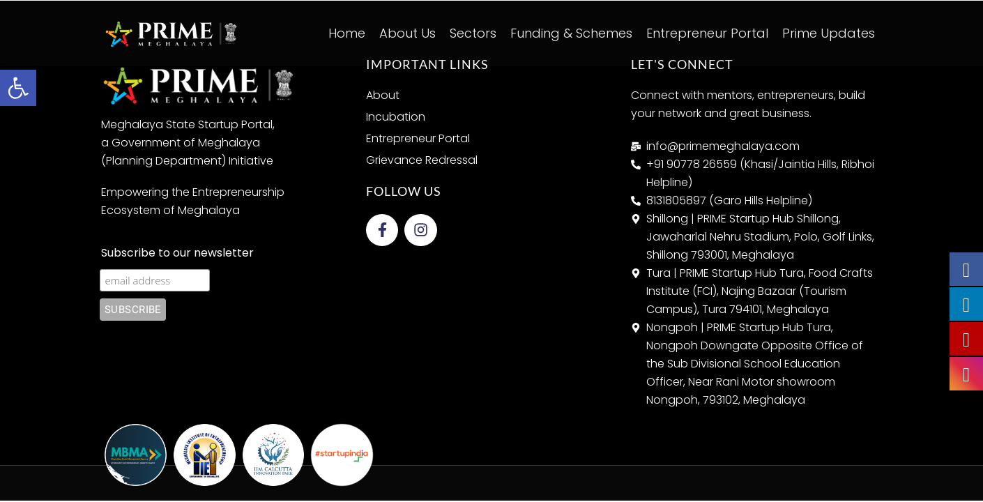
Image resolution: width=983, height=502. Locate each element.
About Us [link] (407, 33)
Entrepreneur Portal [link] (707, 33)
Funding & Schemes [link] (571, 33)
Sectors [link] (473, 33)
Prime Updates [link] (828, 33)
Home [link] (346, 33)
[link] (18, 88)
